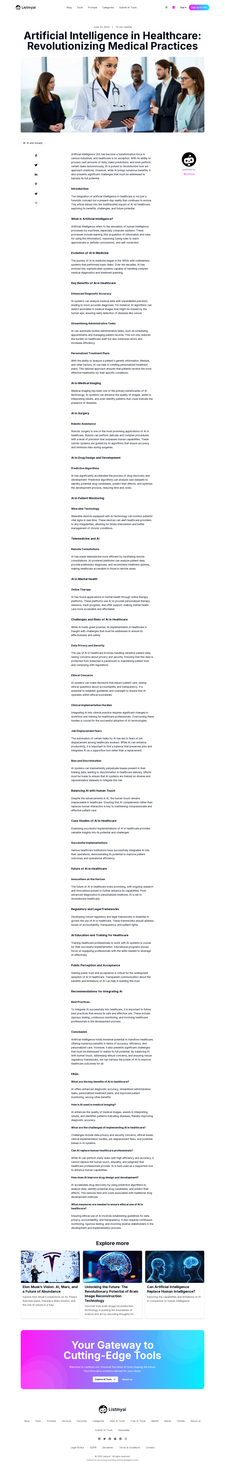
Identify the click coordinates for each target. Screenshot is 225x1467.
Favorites (82, 1421)
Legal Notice (77, 1447)
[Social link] (36, 155)
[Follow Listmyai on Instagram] (126, 1439)
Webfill (155, 1421)
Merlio (167, 1421)
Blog (69, 7)
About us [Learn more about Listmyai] (127, 1379)
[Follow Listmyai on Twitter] (104, 1439)
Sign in (183, 7)
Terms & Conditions (129, 1447)
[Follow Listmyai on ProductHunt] (115, 1439)
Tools (80, 7)
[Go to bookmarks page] (173, 7)
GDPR (93, 1447)
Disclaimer (107, 1447)
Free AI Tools (138, 1421)
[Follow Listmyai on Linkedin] (99, 1439)
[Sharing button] (36, 203)
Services (66, 1421)
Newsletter (124, 1430)
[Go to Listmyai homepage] (112, 1409)
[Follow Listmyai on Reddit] (120, 1439)
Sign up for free (199, 7)
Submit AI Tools (128, 7)
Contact (150, 1447)
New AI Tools (117, 1421)
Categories (108, 7)
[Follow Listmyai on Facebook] (110, 1439)
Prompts (92, 7)
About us (196, 1421)
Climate (181, 1421)
